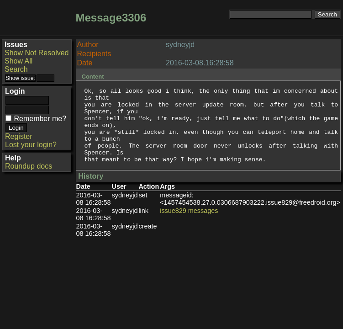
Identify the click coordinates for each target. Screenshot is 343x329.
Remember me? (40, 118)
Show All (18, 61)
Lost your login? (31, 145)
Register (18, 136)
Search (16, 69)
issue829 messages (189, 225)
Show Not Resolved (37, 53)
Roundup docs (28, 166)
